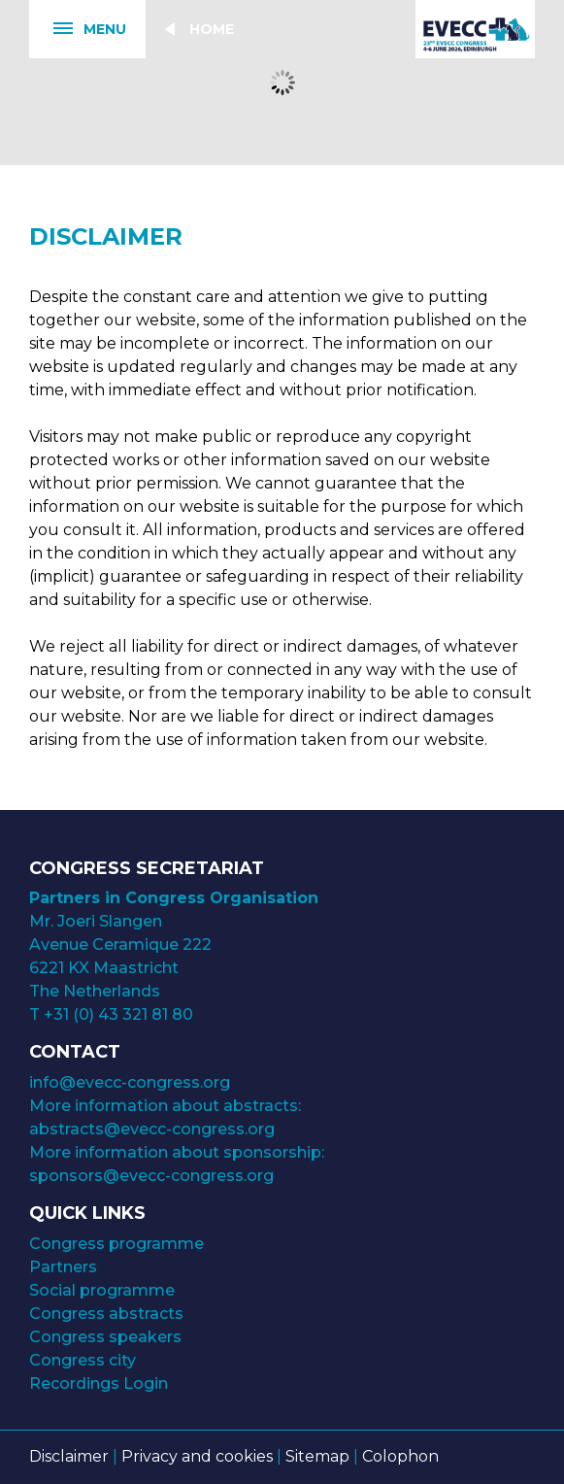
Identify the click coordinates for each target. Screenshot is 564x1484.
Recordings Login (98, 1383)
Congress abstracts (106, 1313)
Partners (63, 1267)
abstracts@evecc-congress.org (152, 1129)
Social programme (102, 1290)
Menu (77, 30)
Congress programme (116, 1243)
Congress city (82, 1360)
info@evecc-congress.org (131, 1082)
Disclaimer (69, 1456)
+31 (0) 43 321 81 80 (118, 1014)
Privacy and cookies (197, 1456)
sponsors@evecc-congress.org (151, 1175)
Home (211, 29)
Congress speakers (105, 1337)
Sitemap (317, 1456)
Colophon (400, 1456)
